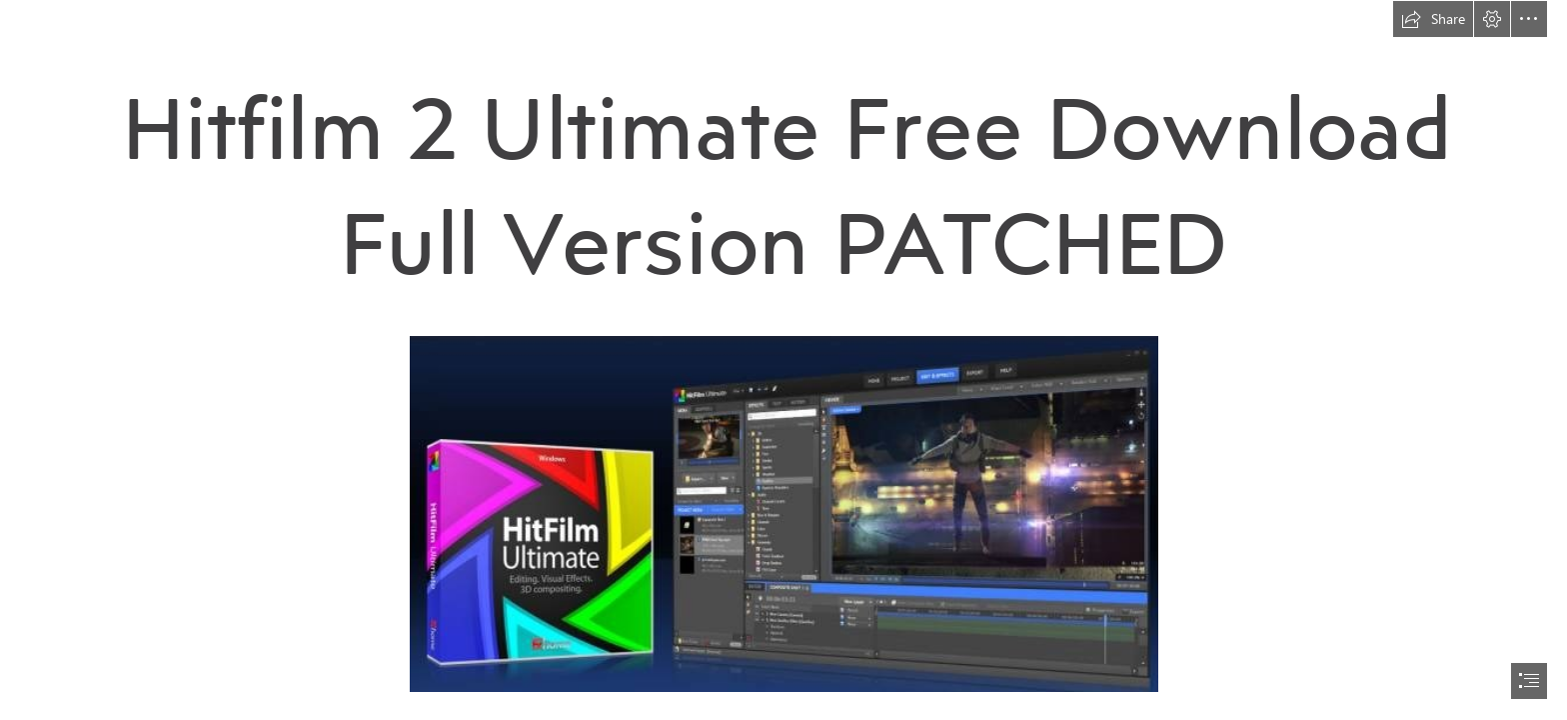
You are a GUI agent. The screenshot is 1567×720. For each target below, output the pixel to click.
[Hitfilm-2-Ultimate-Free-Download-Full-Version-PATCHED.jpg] (783, 513)
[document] (783, 360)
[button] (1433, 19)
